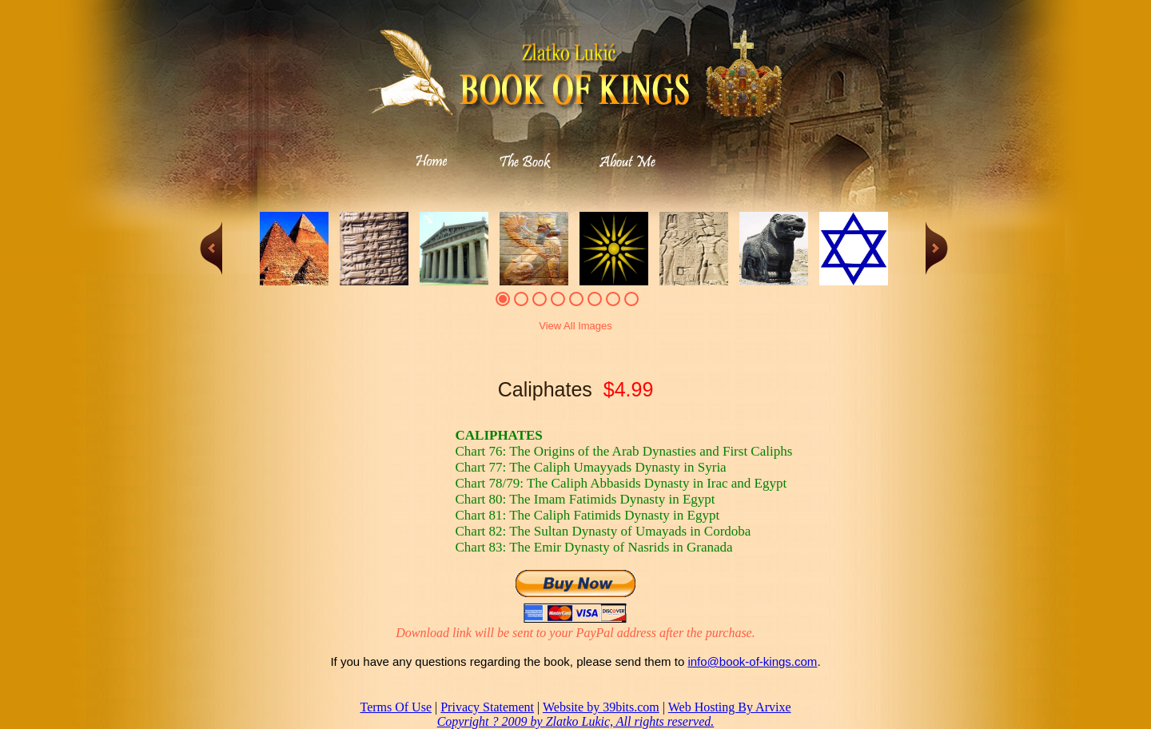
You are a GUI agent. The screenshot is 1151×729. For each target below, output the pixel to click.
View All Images (575, 326)
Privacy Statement (487, 707)
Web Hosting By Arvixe (729, 707)
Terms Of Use (396, 707)
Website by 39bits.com (601, 707)
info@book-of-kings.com (752, 661)
